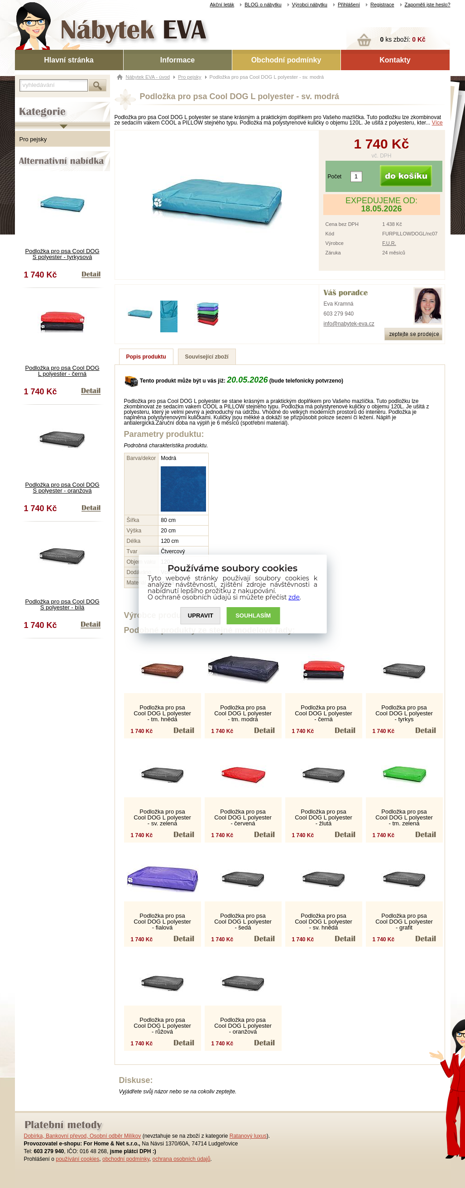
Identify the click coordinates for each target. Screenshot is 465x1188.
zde (294, 597)
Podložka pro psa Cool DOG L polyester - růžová (162, 1025)
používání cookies (77, 1159)
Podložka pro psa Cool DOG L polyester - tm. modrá (243, 713)
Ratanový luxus (248, 1136)
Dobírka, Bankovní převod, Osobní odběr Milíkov (82, 1136)
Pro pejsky (33, 139)
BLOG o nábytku (262, 4)
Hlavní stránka (68, 60)
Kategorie (27, 104)
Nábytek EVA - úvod (148, 77)
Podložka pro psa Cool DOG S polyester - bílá (62, 604)
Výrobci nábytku (309, 4)
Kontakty (394, 60)
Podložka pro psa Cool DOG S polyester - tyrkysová (62, 254)
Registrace (382, 4)
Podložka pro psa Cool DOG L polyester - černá (62, 370)
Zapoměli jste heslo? (428, 4)
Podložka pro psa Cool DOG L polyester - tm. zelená (404, 817)
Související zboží (207, 357)
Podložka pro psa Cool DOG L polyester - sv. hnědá (323, 921)
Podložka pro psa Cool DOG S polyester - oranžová (62, 487)
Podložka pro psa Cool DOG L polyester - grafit (404, 921)
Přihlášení (349, 4)
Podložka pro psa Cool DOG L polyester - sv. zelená (162, 817)
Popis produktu (146, 357)
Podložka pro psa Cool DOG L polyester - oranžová (243, 1025)
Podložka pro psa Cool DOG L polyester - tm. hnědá (162, 713)
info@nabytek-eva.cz (349, 324)
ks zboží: (403, 39)
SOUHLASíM (253, 616)
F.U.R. (389, 243)
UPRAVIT (200, 616)
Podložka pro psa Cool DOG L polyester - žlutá (323, 817)
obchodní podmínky (125, 1159)
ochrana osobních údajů (181, 1159)
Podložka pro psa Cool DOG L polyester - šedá (243, 921)
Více (437, 123)
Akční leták (222, 4)
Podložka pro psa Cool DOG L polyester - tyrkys (404, 713)
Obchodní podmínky (286, 60)
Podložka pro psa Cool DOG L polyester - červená (243, 817)
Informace (177, 60)
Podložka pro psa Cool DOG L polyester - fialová (162, 921)
